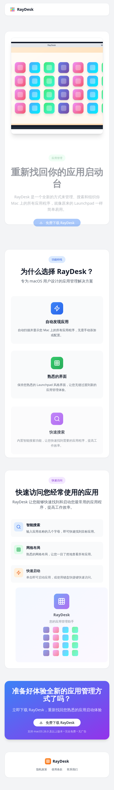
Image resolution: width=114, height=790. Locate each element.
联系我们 (72, 769)
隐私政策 (41, 769)
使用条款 (57, 769)
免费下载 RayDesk (57, 722)
